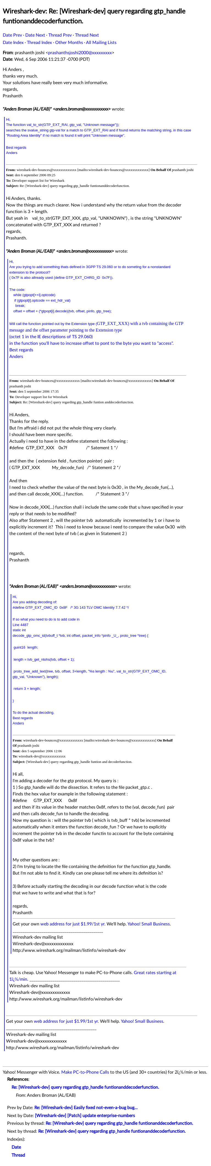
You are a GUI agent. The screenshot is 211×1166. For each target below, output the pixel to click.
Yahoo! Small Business (148, 924)
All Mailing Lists (101, 42)
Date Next (35, 35)
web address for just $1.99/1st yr (72, 924)
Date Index (13, 42)
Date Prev (12, 35)
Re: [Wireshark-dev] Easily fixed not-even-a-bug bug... (86, 1108)
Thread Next (87, 35)
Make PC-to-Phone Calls (85, 1072)
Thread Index (39, 42)
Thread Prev (60, 35)
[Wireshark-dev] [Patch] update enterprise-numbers (85, 1115)
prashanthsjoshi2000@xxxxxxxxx (80, 53)
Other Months (69, 42)
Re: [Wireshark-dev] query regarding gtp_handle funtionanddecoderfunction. (85, 1087)
